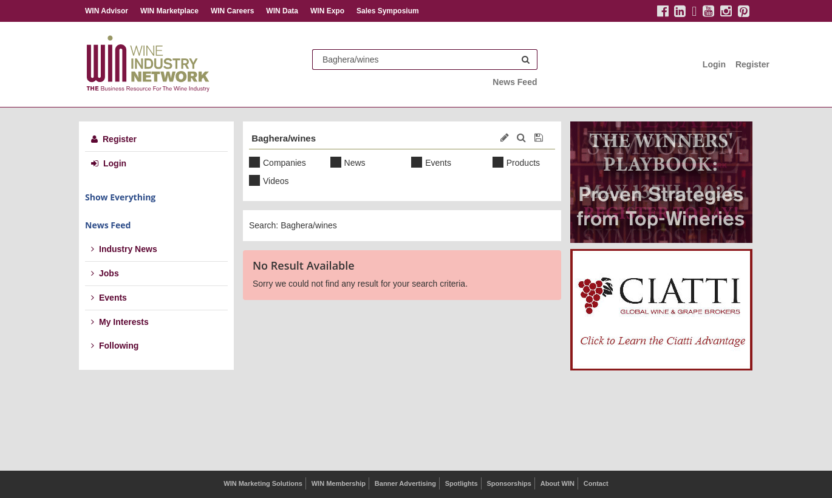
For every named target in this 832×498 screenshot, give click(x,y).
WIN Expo (327, 11)
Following (114, 345)
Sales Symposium (387, 11)
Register (752, 64)
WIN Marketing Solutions (262, 483)
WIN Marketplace (169, 11)
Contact (596, 483)
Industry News (124, 249)
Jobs (105, 273)
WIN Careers (232, 11)
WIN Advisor (106, 11)
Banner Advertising (405, 483)
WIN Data (282, 11)
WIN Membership (339, 483)
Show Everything (120, 197)
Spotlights (461, 483)
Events (109, 297)
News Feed (515, 82)
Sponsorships (508, 483)
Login (714, 64)
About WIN (557, 483)
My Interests (120, 322)
